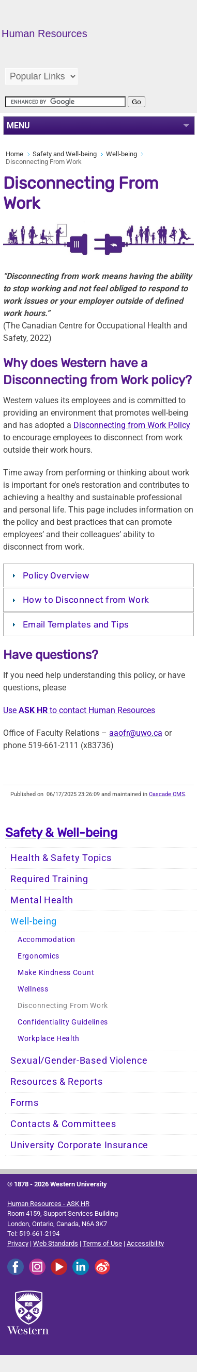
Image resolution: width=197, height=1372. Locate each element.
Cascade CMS (167, 794)
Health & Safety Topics (60, 858)
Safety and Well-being (65, 154)
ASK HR (33, 710)
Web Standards (55, 1243)
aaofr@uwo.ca (135, 733)
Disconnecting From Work (63, 1005)
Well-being (121, 154)
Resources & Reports (56, 1082)
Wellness (33, 989)
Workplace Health (49, 1038)
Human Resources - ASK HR (48, 1204)
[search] (65, 101)
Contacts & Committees (63, 1124)
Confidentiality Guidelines (63, 1022)
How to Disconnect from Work (86, 599)
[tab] (98, 575)
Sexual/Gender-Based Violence (79, 1060)
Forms (24, 1103)
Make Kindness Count (56, 972)
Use (10, 710)
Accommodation (46, 939)
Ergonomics (38, 956)
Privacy (17, 1243)
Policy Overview (56, 575)
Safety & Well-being (61, 832)
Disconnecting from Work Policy (131, 425)
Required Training (49, 879)
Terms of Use (102, 1243)
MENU (18, 125)
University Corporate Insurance (79, 1145)
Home (14, 154)
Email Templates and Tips (76, 624)
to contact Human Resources (102, 710)
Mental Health (41, 900)
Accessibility (145, 1243)
